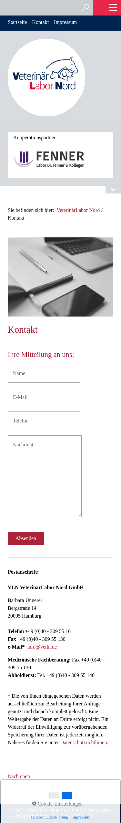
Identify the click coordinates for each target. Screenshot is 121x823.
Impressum (65, 22)
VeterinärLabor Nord (78, 210)
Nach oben (19, 776)
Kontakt (40, 22)
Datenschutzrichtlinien (83, 742)
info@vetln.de (42, 647)
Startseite (17, 22)
